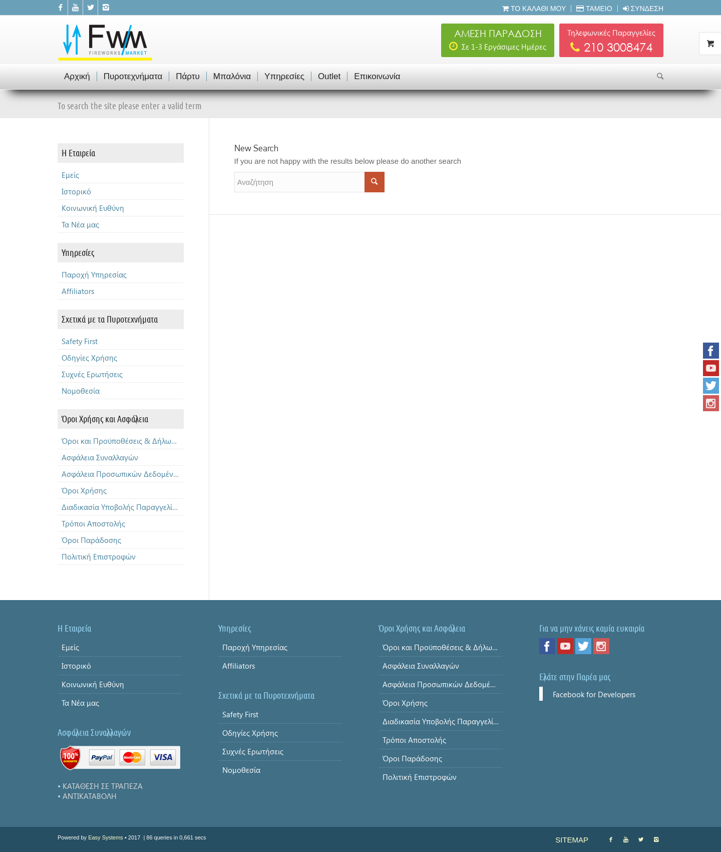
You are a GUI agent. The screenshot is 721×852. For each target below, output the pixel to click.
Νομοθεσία (81, 391)
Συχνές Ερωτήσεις (92, 374)
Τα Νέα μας (80, 224)
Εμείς (70, 175)
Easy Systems (105, 837)
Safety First (80, 341)
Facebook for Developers (594, 694)
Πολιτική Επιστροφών (99, 556)
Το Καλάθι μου (534, 9)
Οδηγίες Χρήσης (89, 358)
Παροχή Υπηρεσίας (94, 274)
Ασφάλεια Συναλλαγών (100, 457)
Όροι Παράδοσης (91, 540)
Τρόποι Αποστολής (93, 523)
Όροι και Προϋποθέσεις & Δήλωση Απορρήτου (123, 441)
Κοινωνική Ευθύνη (93, 208)
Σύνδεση (643, 9)
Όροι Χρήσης (84, 490)
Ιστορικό (76, 191)
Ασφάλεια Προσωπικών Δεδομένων (122, 474)
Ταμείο (594, 9)
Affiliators (78, 291)
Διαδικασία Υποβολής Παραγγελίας (121, 507)
